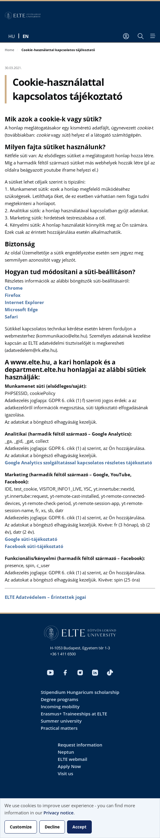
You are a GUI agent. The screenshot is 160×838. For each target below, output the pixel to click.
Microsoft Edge (21, 309)
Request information (80, 745)
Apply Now (69, 766)
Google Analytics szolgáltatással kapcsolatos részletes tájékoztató (78, 462)
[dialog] (80, 818)
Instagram (80, 672)
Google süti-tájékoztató (31, 539)
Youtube (50, 672)
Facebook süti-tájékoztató (34, 546)
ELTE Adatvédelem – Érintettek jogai (45, 597)
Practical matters (59, 728)
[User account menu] (126, 36)
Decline (52, 827)
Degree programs (59, 699)
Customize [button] (21, 827)
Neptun (66, 752)
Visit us (65, 773)
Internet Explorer (24, 302)
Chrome (14, 288)
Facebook (65, 672)
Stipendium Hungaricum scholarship (80, 692)
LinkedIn (95, 672)
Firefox (13, 295)
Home (9, 50)
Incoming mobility (60, 706)
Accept (79, 827)
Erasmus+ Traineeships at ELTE (74, 714)
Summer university (61, 721)
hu (11, 36)
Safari (11, 317)
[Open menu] (152, 36)
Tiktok (110, 672)
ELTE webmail (72, 759)
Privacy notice (59, 813)
